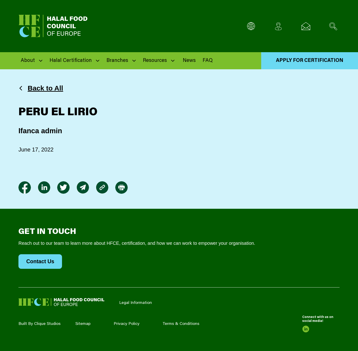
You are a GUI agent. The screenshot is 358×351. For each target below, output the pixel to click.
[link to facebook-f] (24, 187)
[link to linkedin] (44, 187)
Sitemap (83, 324)
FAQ (208, 60)
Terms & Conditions (181, 324)
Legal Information (135, 303)
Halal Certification (71, 60)
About (28, 60)
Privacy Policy (126, 324)
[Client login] (278, 26)
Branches (117, 60)
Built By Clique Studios (39, 324)
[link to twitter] (63, 187)
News (189, 60)
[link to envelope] (83, 187)
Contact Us (40, 261)
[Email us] (305, 26)
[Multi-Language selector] (251, 26)
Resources (155, 60)
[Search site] (333, 26)
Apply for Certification (309, 60)
